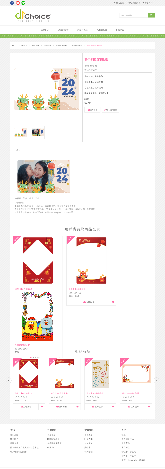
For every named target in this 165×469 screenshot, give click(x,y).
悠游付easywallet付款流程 (133, 408)
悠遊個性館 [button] (102, 30)
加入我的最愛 (110, 110)
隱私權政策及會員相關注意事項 (24, 395)
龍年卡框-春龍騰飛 (59, 273)
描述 (20, 152)
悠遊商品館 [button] (82, 30)
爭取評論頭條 (90, 70)
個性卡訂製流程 (128, 403)
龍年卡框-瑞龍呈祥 (94, 340)
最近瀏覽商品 (127, 387)
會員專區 (88, 383)
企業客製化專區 (54, 391)
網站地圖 (14, 383)
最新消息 (45, 30)
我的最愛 (88, 399)
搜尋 (123, 383)
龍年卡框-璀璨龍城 (130, 340)
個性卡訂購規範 (128, 399)
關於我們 (14, 387)
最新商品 (125, 391)
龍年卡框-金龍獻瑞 (23, 273)
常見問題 (125, 395)
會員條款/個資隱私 (18, 399)
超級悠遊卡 (63, 30)
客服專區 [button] (120, 30)
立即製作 (92, 110)
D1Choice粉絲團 (91, 429)
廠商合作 (14, 391)
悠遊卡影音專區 (91, 435)
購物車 (87, 395)
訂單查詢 (88, 387)
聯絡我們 (51, 395)
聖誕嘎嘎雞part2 (93, 273)
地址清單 (88, 391)
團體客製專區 (53, 387)
